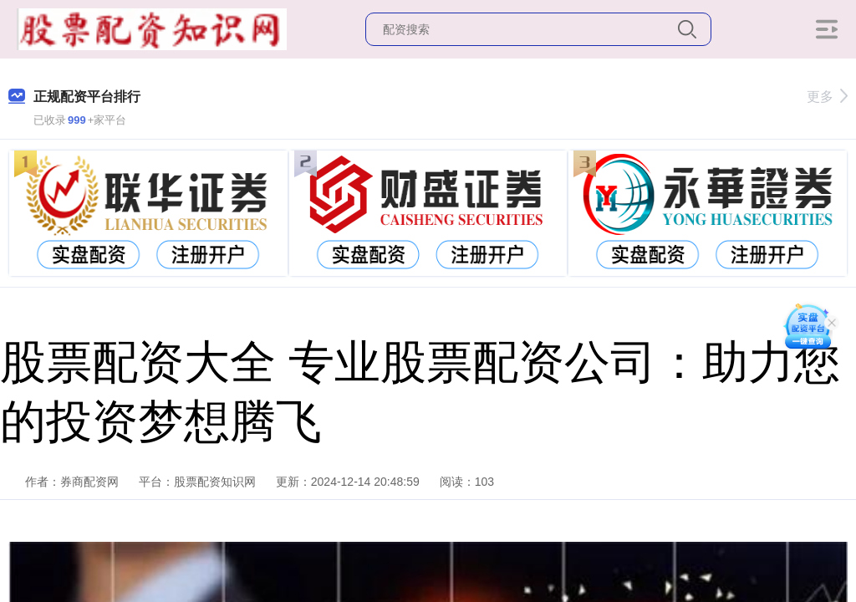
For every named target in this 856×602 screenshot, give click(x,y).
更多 (827, 96)
